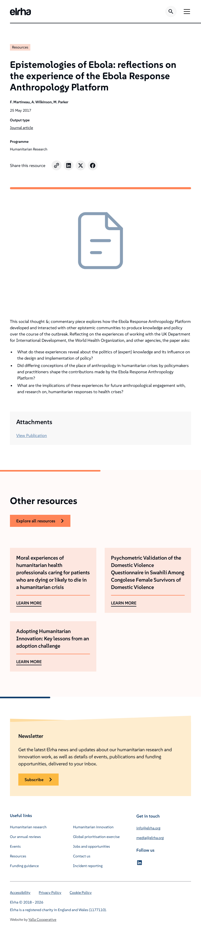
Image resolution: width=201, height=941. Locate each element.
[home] (20, 11)
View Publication (31, 435)
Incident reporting (88, 865)
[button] (186, 11)
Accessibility (20, 892)
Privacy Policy (50, 892)
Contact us (81, 856)
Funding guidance (24, 865)
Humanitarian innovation (93, 827)
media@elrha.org (150, 837)
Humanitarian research (28, 827)
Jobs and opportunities (91, 846)
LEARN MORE (29, 602)
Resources (20, 47)
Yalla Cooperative (42, 919)
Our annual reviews (25, 836)
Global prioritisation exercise (96, 836)
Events (15, 846)
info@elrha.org (148, 828)
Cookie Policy (81, 892)
